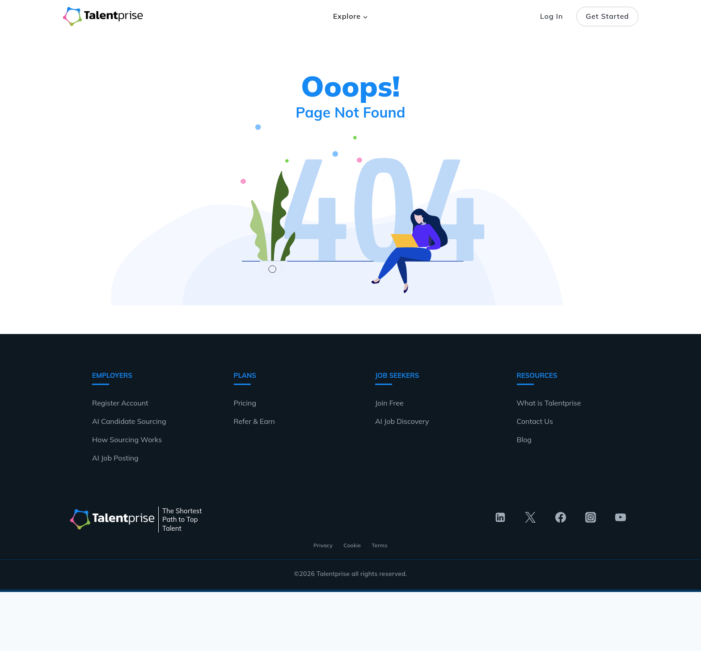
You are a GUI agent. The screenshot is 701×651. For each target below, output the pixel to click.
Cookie (352, 545)
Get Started (607, 16)
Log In (551, 16)
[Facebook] (560, 517)
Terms (379, 545)
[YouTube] (620, 517)
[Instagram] (590, 517)
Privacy (323, 545)
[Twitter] (530, 517)
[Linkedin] (500, 517)
